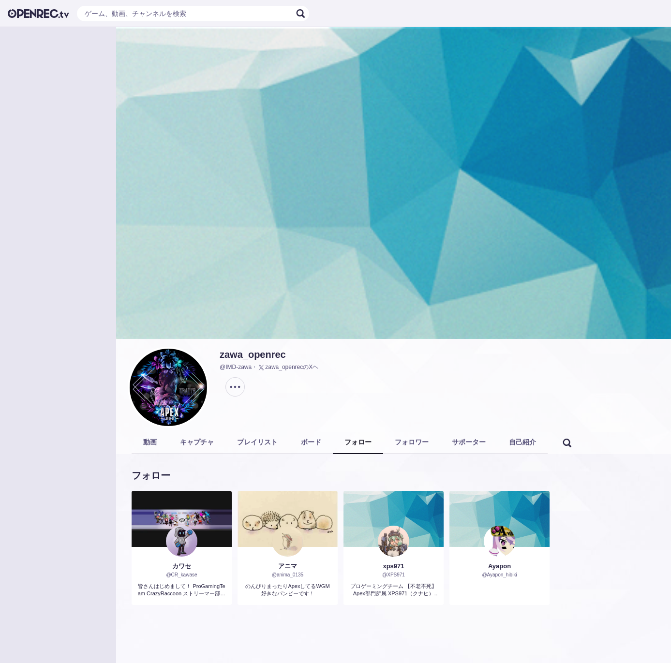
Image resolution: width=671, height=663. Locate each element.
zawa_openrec (253, 354)
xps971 (393, 566)
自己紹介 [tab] (522, 442)
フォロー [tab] (358, 442)
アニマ (287, 566)
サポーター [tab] (469, 442)
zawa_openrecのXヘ (287, 367)
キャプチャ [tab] (197, 442)
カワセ (181, 566)
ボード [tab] (311, 442)
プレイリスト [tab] (257, 442)
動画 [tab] (150, 442)
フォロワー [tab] (412, 442)
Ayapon (499, 566)
